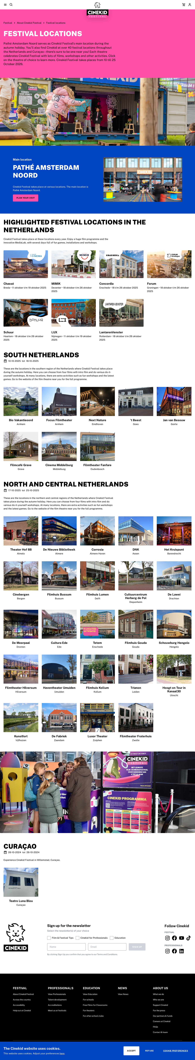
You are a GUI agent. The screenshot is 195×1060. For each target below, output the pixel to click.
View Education (90, 994)
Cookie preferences (175, 1051)
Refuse (149, 1051)
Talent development (57, 999)
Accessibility (19, 1005)
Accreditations (55, 1005)
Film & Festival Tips (60, 938)
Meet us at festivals (57, 1010)
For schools (88, 999)
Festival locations (55, 22)
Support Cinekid (160, 1005)
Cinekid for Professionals (92, 938)
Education (118, 938)
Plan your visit (25, 198)
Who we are (158, 999)
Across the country (22, 999)
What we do (158, 994)
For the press (159, 1010)
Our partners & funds (162, 1016)
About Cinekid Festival (29, 22)
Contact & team (160, 1032)
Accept (131, 1051)
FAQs (155, 1027)
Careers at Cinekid (161, 1021)
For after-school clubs (93, 1016)
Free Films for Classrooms (95, 1005)
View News (123, 994)
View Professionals (57, 994)
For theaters (88, 1010)
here (62, 1053)
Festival (8, 22)
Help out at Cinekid (22, 1010)
